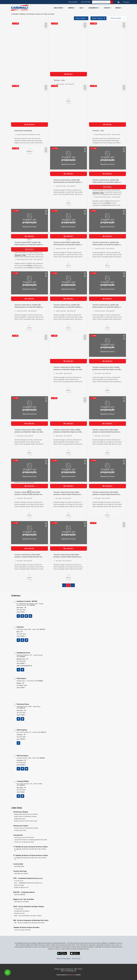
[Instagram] (18, 616)
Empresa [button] (71, 8)
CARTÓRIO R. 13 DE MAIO (21, 901)
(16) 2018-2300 (21, 661)
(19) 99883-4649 (22, 685)
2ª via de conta (18, 880)
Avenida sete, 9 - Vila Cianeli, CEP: (30, 681)
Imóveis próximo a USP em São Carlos (25, 821)
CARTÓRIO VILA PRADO (21, 873)
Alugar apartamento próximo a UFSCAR (26, 814)
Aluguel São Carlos (19, 818)
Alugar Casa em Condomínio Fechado (25, 816)
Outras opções (80, 18)
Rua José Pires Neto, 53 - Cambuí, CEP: (31, 732)
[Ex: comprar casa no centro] (101, 2)
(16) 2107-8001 (21, 712)
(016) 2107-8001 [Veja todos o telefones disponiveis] (86, 2)
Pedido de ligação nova (21, 887)
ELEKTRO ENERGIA (19, 894)
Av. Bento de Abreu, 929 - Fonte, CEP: (31, 758)
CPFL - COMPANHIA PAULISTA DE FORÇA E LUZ (28, 883)
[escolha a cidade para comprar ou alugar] (126, 2)
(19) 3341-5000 (21, 737)
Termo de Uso (76, 958)
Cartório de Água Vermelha (22, 930)
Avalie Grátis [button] (58, 8)
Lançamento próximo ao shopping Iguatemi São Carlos (30, 839)
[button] (118, 2)
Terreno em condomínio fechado (24, 842)
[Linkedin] (26, 616)
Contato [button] (107, 8)
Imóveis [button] (118, 8)
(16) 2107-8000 (21, 609)
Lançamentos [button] (93, 8)
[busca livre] (111, 2)
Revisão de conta (19, 913)
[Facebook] (22, 616)
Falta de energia (19, 885)
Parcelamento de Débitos (22, 911)
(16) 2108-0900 (21, 762)
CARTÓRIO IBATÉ (19, 866)
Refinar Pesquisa (98, 18)
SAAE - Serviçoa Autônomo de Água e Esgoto (28, 915)
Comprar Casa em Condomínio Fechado (26, 828)
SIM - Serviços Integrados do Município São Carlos (29, 922)
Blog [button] (81, 8)
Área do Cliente (73, 2)
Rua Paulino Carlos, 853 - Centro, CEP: (31, 629)
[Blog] (30, 616)
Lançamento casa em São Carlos (24, 837)
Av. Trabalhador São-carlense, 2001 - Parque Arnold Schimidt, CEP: (30, 604)
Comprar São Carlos (20, 830)
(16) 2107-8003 (21, 790)
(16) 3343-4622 (21, 634)
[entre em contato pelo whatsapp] (5, 971)
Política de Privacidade (63, 958)
